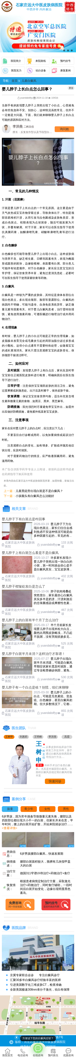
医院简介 (16, 60)
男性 (66, 808)
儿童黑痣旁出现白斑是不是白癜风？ (39, 491)
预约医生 (53, 1052)
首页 (15, 80)
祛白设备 (41, 70)
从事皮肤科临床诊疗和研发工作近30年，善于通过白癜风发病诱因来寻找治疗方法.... (59, 752)
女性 (47, 808)
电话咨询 (23, 1052)
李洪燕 (52, 736)
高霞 (67, 736)
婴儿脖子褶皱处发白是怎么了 (23, 586)
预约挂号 (65, 60)
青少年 (28, 808)
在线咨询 (38, 1050)
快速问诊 (55, 781)
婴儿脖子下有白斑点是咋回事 (23, 519)
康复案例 (65, 70)
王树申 (9, 736)
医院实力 (16, 70)
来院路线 (40, 60)
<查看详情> (9, 828)
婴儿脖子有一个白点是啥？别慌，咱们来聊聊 (35, 687)
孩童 (10, 808)
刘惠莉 (23, 736)
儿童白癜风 (29, 80)
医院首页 (7, 1052)
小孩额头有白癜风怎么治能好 (35, 496)
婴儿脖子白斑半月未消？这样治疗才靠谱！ (33, 654)
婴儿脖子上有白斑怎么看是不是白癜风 (30, 553)
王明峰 (38, 736)
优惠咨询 (68, 1052)
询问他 (64, 129)
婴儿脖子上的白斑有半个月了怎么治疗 (30, 620)
